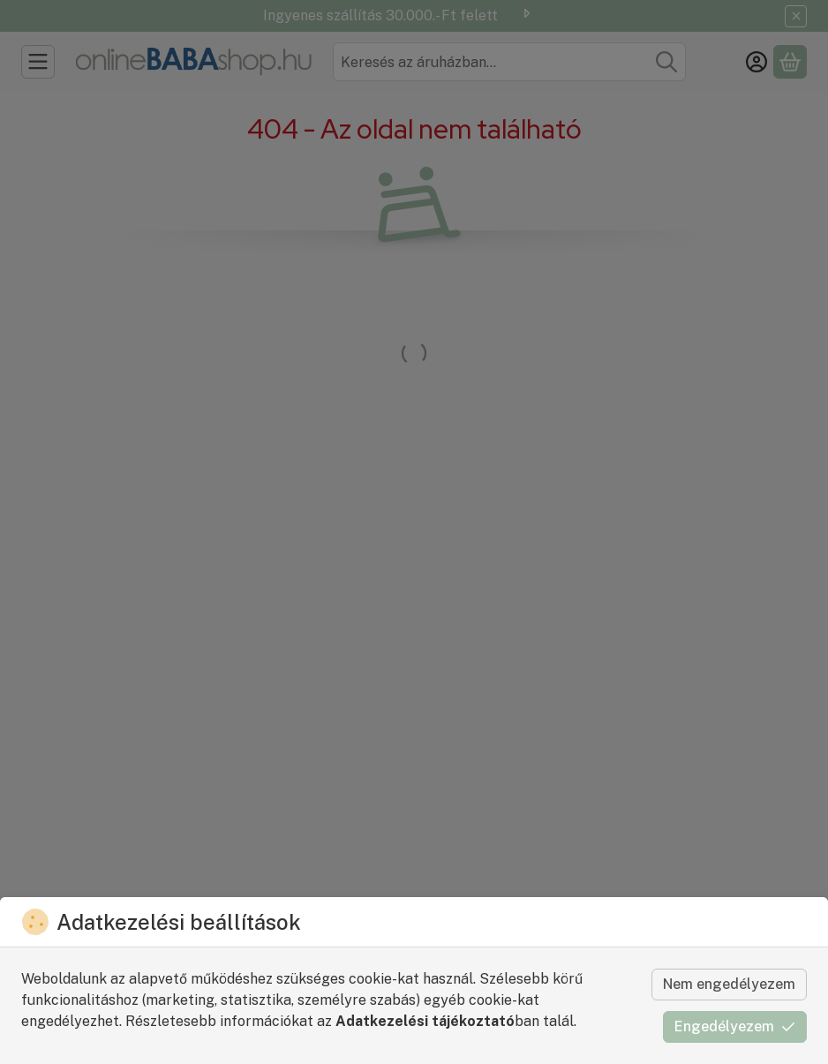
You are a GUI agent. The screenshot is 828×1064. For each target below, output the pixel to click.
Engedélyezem (734, 1026)
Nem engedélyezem (729, 984)
